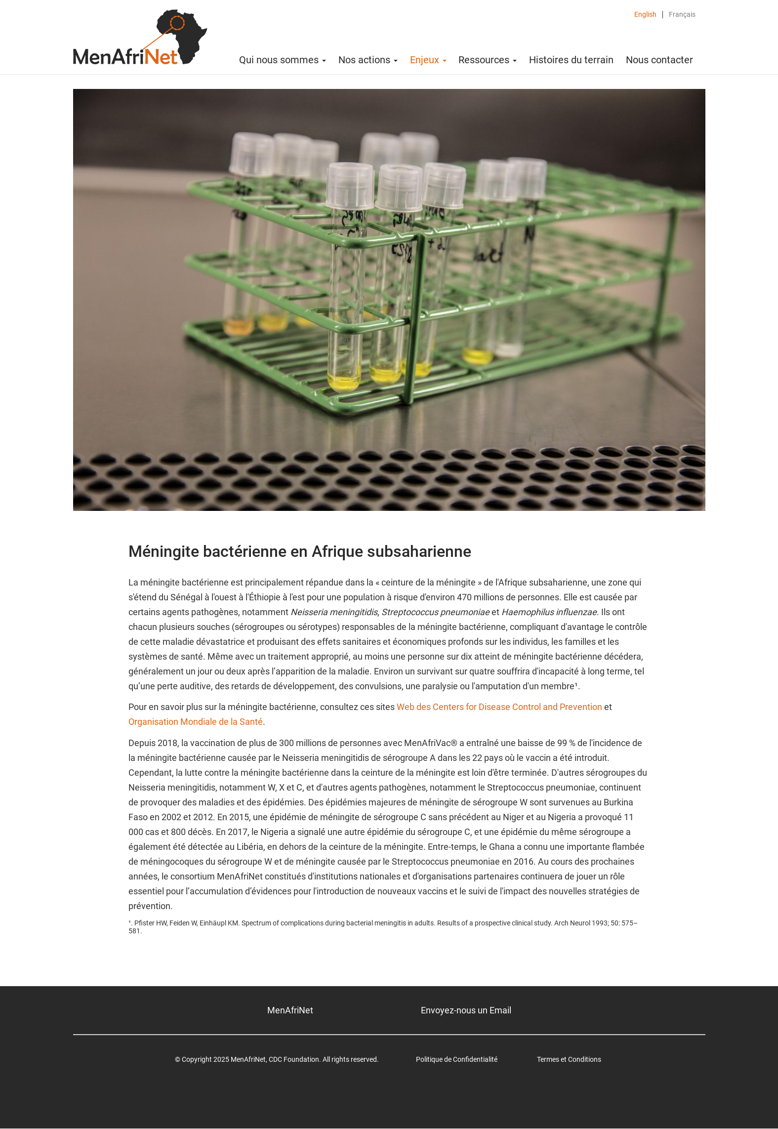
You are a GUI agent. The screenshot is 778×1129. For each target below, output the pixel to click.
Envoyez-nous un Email (466, 1010)
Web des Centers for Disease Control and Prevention (499, 707)
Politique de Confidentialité (456, 1059)
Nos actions (368, 60)
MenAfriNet (290, 1010)
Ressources (487, 60)
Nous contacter (659, 60)
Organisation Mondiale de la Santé (195, 721)
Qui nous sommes (282, 60)
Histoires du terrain (571, 60)
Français (682, 14)
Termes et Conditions (569, 1059)
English (645, 14)
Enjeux (428, 60)
